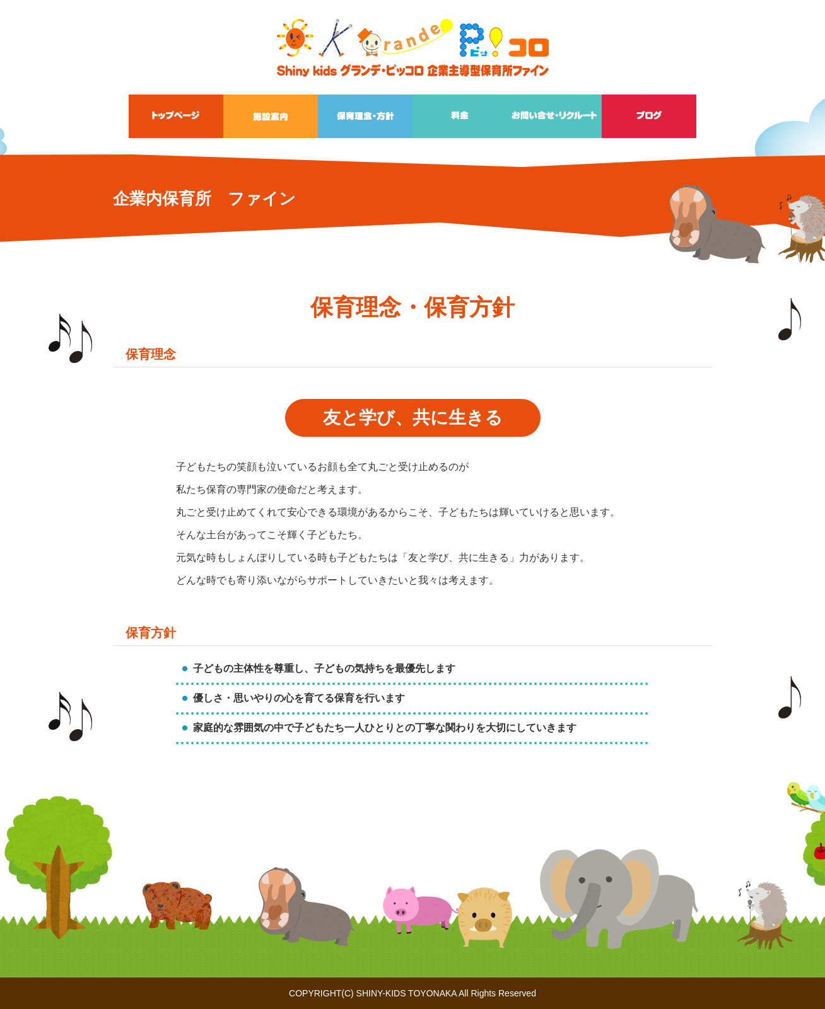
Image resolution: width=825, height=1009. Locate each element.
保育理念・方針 (365, 116)
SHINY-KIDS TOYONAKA (406, 993)
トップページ (176, 116)
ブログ (649, 116)
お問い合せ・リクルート (554, 116)
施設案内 (270, 116)
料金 (460, 116)
